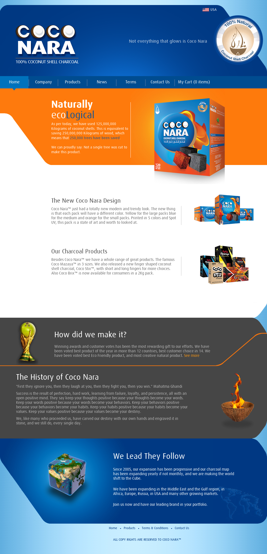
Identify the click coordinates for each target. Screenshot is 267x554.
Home (14, 81)
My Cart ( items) (194, 81)
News (102, 81)
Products (72, 81)
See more (191, 355)
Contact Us (160, 81)
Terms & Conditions (155, 528)
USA (213, 10)
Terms (130, 81)
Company (43, 81)
